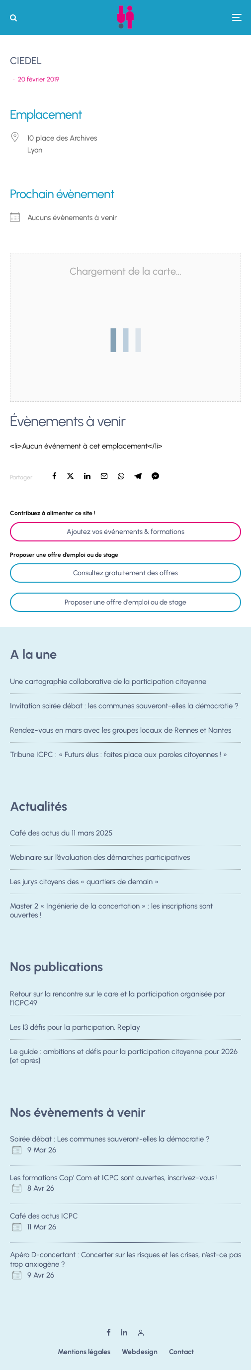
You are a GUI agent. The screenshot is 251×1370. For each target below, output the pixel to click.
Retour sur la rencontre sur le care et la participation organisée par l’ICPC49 (117, 998)
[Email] (104, 476)
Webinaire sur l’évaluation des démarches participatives (100, 857)
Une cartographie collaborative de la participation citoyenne (108, 681)
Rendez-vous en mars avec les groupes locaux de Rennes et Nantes (120, 731)
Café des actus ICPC (44, 1216)
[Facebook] (108, 1332)
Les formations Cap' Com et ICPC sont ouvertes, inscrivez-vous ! (114, 1177)
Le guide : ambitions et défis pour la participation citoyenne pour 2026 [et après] (124, 1057)
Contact (181, 1352)
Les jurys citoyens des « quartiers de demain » (84, 882)
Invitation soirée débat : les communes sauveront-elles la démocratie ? (124, 705)
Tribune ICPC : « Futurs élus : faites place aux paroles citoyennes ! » (118, 758)
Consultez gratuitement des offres (125, 573)
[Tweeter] (70, 476)
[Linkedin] (124, 1332)
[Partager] (54, 476)
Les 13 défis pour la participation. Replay (75, 1027)
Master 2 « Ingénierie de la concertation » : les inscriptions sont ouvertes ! (111, 914)
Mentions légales (84, 1352)
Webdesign (140, 1352)
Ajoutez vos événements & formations (125, 532)
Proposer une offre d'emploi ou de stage (125, 602)
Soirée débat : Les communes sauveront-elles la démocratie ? (110, 1139)
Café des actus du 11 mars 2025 (61, 833)
